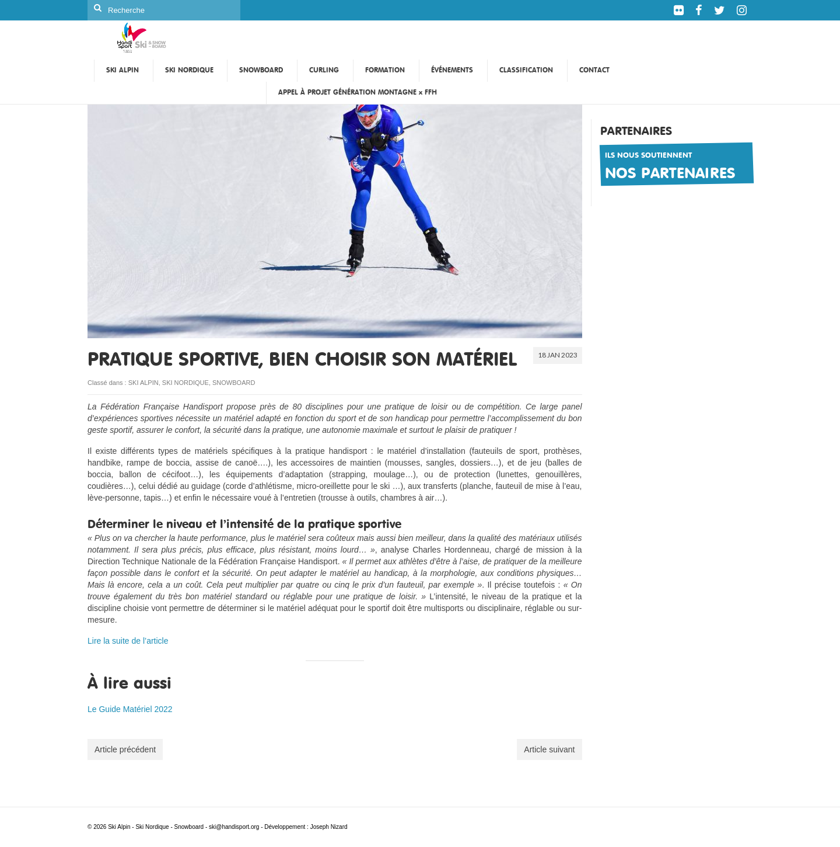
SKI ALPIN (143, 382)
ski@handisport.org (235, 827)
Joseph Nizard (329, 827)
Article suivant (549, 749)
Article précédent (125, 749)
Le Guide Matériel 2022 (130, 709)
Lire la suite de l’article (128, 640)
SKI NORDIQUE (185, 382)
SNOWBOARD (233, 382)
